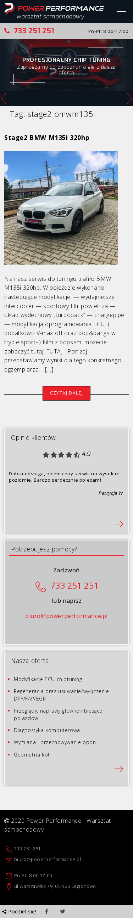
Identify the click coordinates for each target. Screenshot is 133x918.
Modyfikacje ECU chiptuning (48, 679)
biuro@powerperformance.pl (66, 616)
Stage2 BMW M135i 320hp (46, 137)
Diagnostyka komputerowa (47, 730)
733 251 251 (29, 30)
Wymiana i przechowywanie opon (55, 742)
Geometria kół (31, 754)
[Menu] (121, 12)
